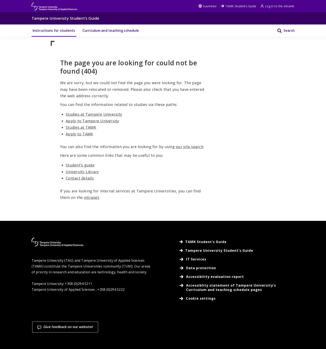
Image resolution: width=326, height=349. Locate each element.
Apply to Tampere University (92, 120)
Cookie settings (184, 330)
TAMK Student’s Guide (238, 6)
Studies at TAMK (81, 127)
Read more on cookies (118, 339)
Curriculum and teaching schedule (111, 30)
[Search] (283, 30)
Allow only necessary (293, 330)
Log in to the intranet (277, 6)
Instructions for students (54, 30)
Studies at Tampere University (94, 114)
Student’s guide (80, 165)
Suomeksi (207, 6)
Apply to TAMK (79, 133)
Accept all (238, 330)
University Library (82, 171)
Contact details (80, 178)
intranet (91, 197)
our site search (189, 146)
